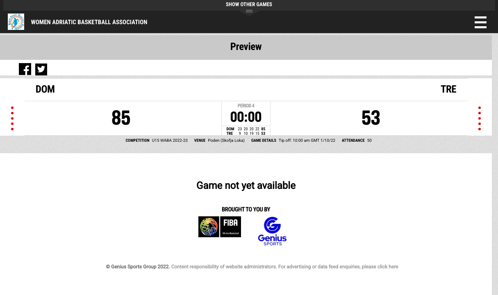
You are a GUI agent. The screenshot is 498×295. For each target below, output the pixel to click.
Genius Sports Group (94, 165)
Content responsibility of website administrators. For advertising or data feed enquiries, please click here (287, 205)
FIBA (45, 165)
